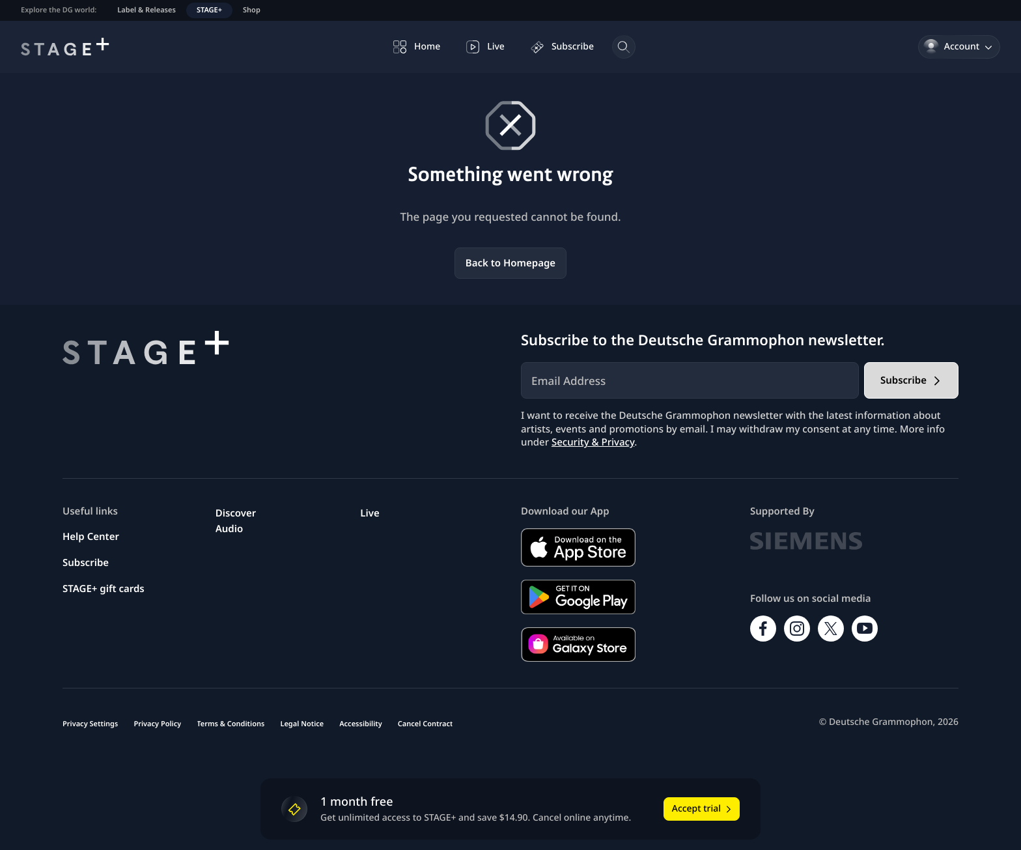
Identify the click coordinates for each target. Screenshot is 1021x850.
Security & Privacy (593, 442)
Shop (251, 10)
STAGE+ (209, 10)
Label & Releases (146, 10)
